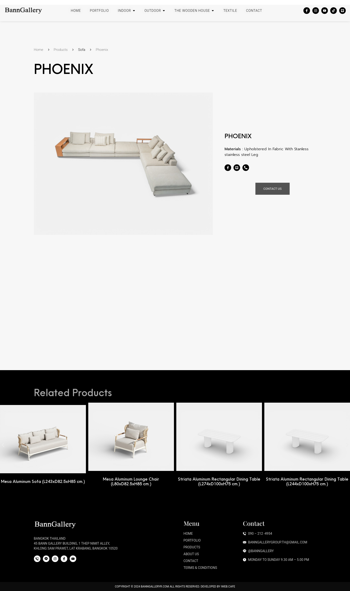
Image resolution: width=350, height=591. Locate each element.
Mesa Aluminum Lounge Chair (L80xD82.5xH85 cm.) (205, 481)
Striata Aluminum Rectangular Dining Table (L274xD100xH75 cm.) (294, 481)
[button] (3, 445)
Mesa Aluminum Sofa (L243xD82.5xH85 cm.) (118, 481)
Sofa (81, 50)
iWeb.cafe (228, 586)
